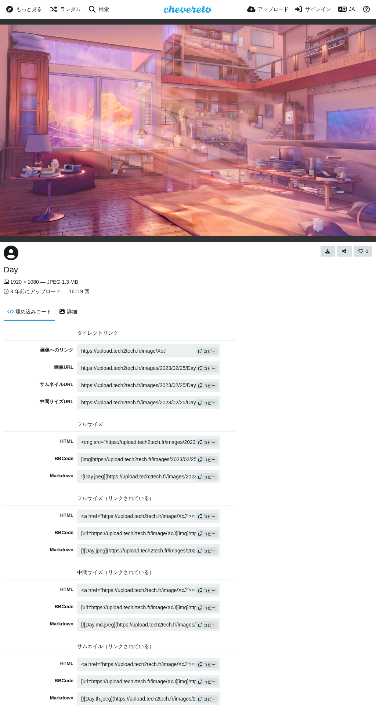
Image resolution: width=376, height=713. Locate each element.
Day (11, 269)
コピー (207, 351)
